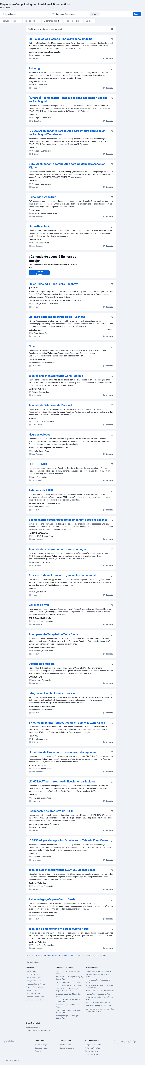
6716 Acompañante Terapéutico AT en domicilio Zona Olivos (67, 725)
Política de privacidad (92, 1054)
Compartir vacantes (67, 1048)
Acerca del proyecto (42, 1045)
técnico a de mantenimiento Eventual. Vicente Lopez (62, 872)
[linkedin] (135, 1042)
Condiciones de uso (92, 1051)
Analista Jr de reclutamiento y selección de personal (62, 577)
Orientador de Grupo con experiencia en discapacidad (63, 754)
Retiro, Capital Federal (34, 983)
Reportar (108, 58)
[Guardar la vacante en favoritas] (111, 39)
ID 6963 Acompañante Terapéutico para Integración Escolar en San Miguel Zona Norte (67, 132)
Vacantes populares (33, 1029)
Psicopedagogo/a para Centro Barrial (52, 901)
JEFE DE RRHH (38, 466)
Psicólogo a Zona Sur (42, 197)
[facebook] (116, 1042)
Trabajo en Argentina (92, 1048)
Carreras (38, 1051)
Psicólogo (35, 68)
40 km (95, 14)
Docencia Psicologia (42, 666)
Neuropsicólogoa (40, 436)
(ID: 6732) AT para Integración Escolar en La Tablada (62, 783)
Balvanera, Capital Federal (35, 999)
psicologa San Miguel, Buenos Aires (69, 988)
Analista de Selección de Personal (50, 407)
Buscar (137, 14)
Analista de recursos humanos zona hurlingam (58, 551)
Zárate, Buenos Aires (33, 980)
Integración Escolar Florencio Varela (52, 695)
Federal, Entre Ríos (33, 993)
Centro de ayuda (41, 1048)
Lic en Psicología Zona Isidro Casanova (53, 286)
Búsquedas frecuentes (36, 964)
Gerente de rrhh (39, 607)
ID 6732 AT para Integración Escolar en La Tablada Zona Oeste (68, 842)
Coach (33, 348)
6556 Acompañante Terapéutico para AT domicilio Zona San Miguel (67, 165)
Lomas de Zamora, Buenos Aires (37, 1002)
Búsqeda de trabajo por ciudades (38, 1032)
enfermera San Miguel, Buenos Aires (99, 1008)
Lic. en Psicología (40, 226)
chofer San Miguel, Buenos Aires (98, 1005)
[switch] (112, 29)
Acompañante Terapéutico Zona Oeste (53, 636)
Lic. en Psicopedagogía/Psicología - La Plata (57, 319)
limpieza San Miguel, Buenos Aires (98, 996)
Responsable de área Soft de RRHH (51, 813)
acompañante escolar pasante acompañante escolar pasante (68, 522)
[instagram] (122, 1042)
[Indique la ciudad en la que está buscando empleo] (75, 14)
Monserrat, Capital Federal (35, 986)
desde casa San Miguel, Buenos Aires (99, 974)
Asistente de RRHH (41, 492)
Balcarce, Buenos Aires (34, 989)
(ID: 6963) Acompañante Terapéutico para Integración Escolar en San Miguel (68, 99)
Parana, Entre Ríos (32, 974)
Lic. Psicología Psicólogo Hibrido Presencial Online (60, 39)
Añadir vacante (65, 1045)
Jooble (16, 1060)
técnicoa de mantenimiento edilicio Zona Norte (59, 931)
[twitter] (129, 1042)
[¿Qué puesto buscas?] (25, 14)
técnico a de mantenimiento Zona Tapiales (56, 378)
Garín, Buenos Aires (33, 996)
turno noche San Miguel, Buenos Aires (100, 993)
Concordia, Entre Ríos (34, 977)
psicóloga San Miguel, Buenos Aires (69, 984)
